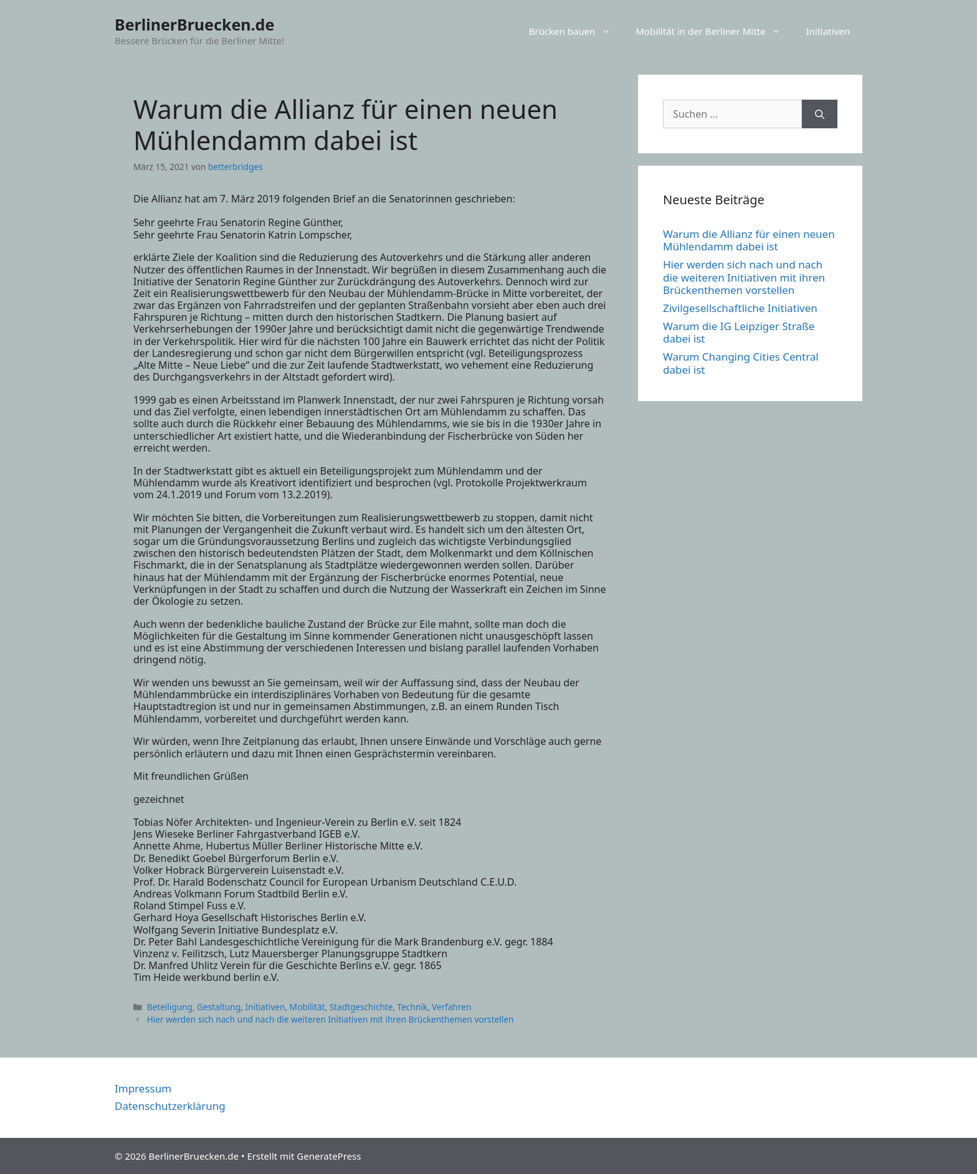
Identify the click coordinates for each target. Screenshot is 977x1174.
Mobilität (307, 1007)
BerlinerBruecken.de (194, 24)
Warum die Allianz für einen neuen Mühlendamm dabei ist (749, 240)
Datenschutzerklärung (170, 1106)
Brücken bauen (576, 31)
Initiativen (828, 31)
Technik (412, 1007)
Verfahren (451, 1007)
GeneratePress (329, 1156)
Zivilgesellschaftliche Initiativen (740, 308)
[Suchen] (819, 114)
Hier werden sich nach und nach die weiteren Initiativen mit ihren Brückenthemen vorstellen (330, 1019)
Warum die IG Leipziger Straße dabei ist (738, 332)
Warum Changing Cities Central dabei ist (741, 362)
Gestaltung (219, 1007)
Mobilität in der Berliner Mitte (714, 31)
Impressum (143, 1088)
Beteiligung (170, 1007)
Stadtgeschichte (361, 1007)
